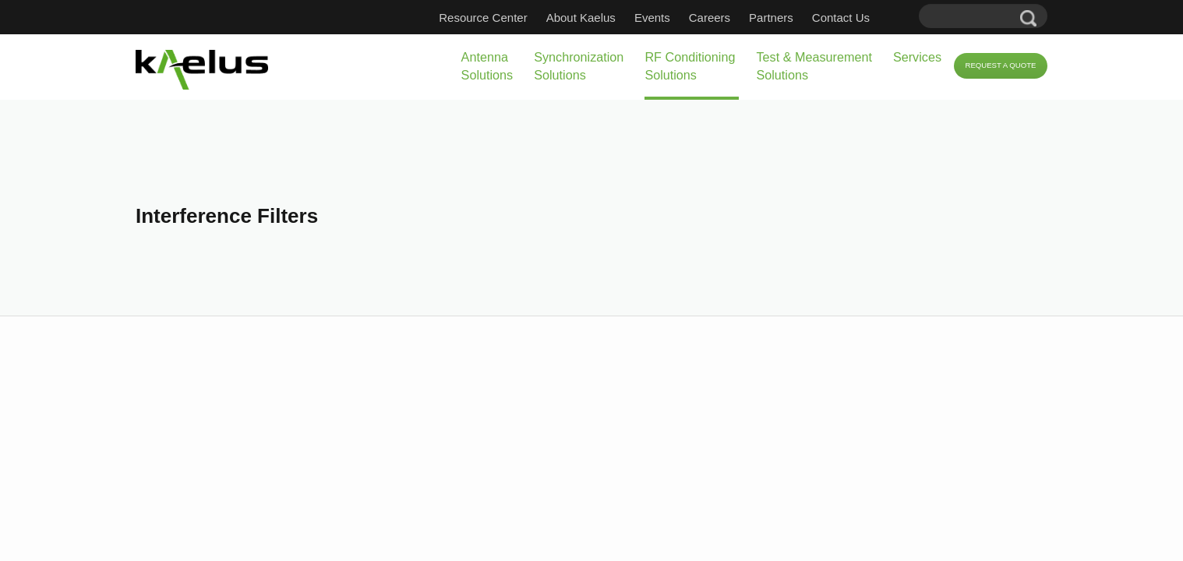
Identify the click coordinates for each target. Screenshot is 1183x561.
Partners (794, 17)
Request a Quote (986, 66)
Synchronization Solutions (451, 66)
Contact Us (864, 17)
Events (676, 17)
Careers (733, 17)
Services (869, 57)
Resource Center (506, 17)
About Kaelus (604, 17)
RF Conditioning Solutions (589, 66)
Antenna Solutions (335, 66)
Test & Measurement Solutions (740, 66)
